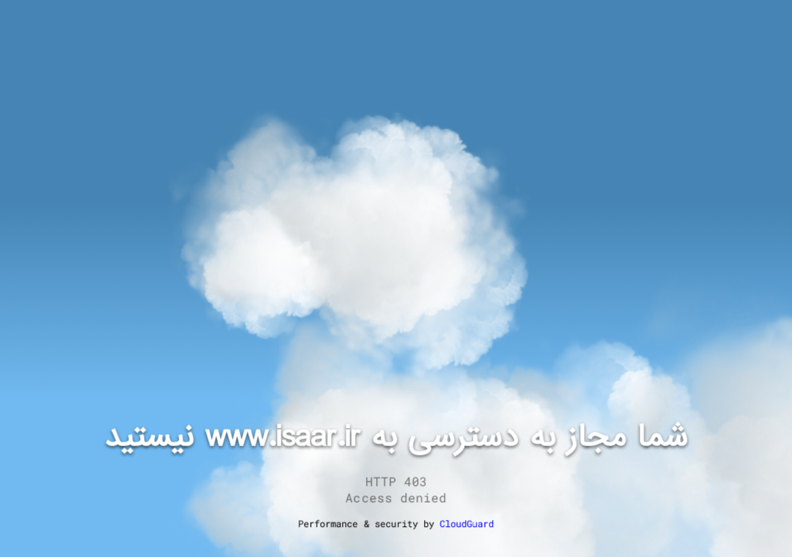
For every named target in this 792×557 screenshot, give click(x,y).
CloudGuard (466, 524)
